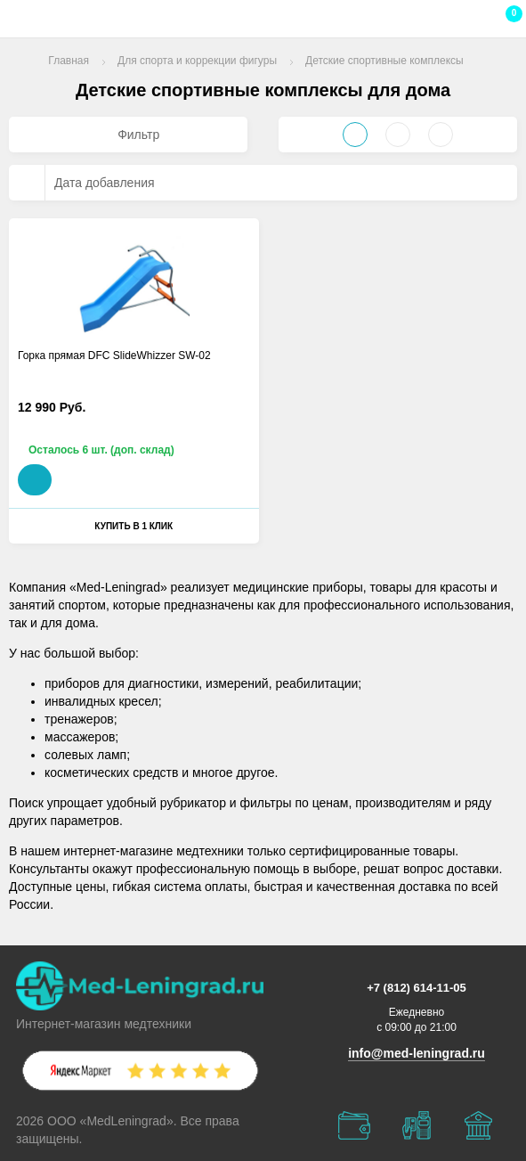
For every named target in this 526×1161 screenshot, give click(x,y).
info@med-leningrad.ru (416, 1053)
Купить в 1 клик (133, 526)
